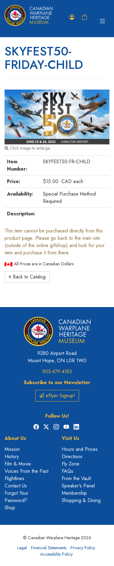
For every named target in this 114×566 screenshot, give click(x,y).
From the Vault (76, 478)
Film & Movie (18, 463)
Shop (10, 507)
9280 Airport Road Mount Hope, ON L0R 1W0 (57, 357)
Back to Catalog (27, 276)
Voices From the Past (26, 471)
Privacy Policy (83, 548)
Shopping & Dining (81, 500)
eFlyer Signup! (57, 395)
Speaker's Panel (78, 485)
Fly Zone (70, 463)
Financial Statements (48, 548)
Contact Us (16, 485)
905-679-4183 (57, 371)
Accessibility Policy (56, 554)
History (12, 456)
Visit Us (70, 438)
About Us (15, 438)
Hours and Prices (80, 449)
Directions (72, 456)
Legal (22, 548)
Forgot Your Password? (16, 497)
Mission (12, 449)
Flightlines (14, 478)
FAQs (67, 471)
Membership (74, 493)
